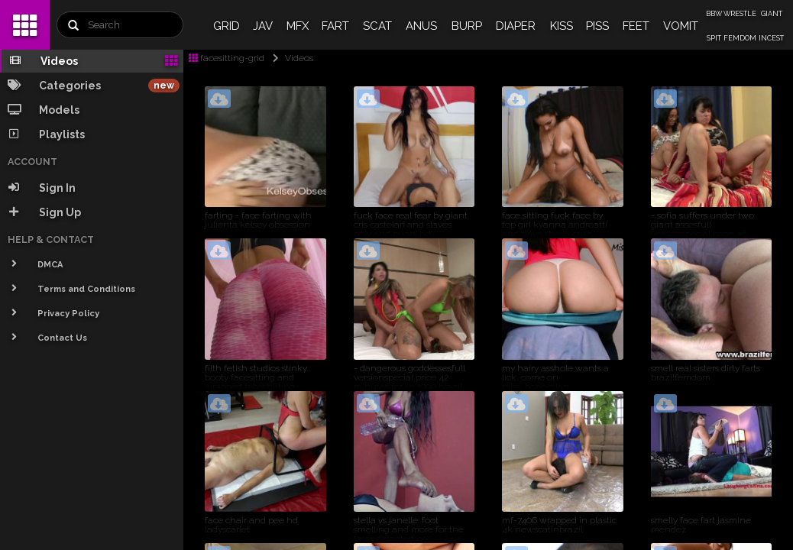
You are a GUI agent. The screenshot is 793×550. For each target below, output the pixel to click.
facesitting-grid (226, 58)
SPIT (714, 38)
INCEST (771, 38)
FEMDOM (739, 38)
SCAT (377, 26)
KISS (561, 26)
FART (335, 26)
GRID (226, 26)
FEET (636, 26)
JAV (263, 26)
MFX (297, 26)
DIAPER (516, 26)
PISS (597, 26)
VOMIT (680, 26)
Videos (290, 58)
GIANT (771, 14)
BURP (467, 26)
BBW (714, 14)
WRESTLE (739, 14)
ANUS (421, 26)
